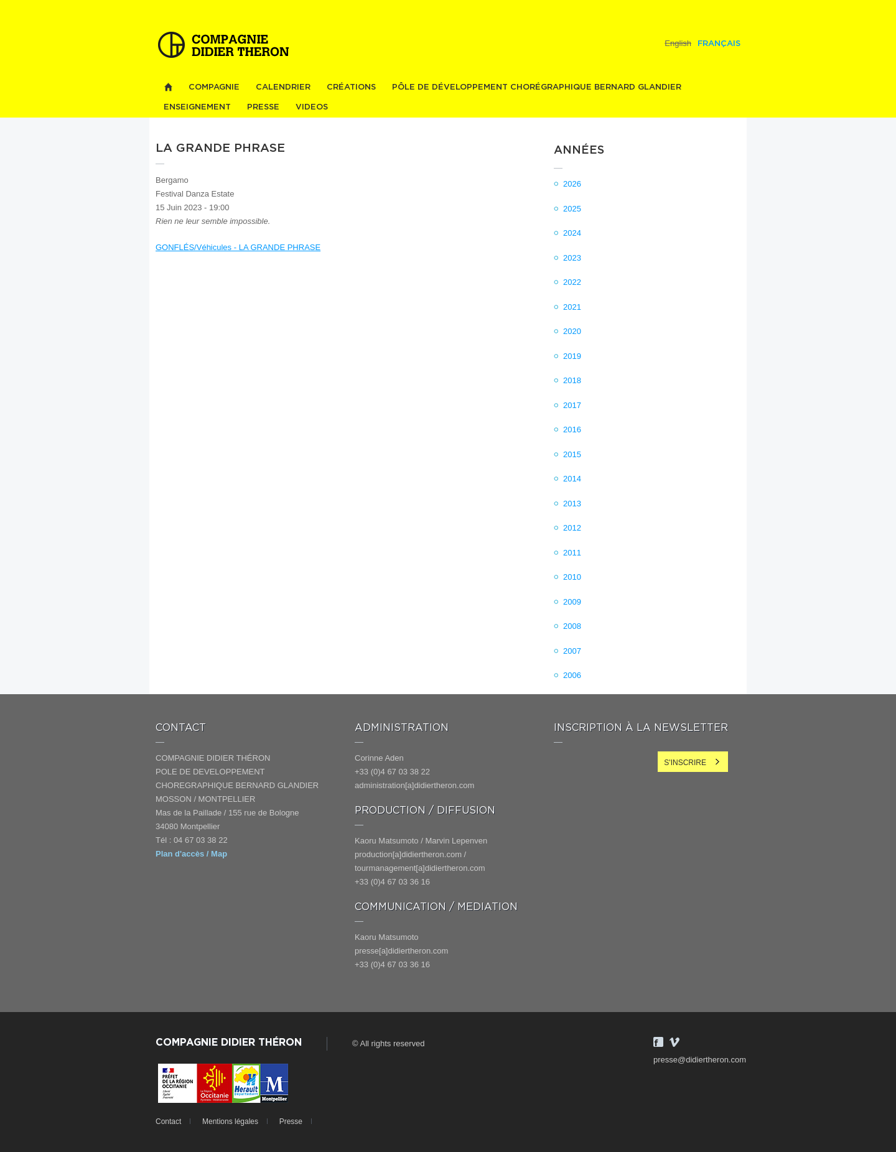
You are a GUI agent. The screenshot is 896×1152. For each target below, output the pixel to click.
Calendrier (283, 87)
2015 (572, 454)
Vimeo (674, 1042)
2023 (572, 257)
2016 (572, 429)
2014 (572, 478)
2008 (572, 626)
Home (168, 87)
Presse (263, 107)
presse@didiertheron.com (699, 1059)
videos (312, 107)
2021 (572, 307)
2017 (572, 405)
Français (719, 44)
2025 (572, 208)
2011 (572, 552)
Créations (351, 87)
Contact (168, 1121)
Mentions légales (230, 1121)
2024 (572, 233)
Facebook (658, 1042)
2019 (572, 356)
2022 (572, 282)
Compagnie (214, 87)
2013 (572, 503)
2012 (572, 527)
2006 (572, 675)
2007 (572, 651)
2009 (572, 601)
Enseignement (197, 107)
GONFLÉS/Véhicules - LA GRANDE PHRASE (238, 247)
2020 (572, 331)
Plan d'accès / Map (191, 853)
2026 (572, 183)
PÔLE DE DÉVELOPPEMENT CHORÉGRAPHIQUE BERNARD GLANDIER (536, 87)
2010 (572, 577)
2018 (572, 380)
